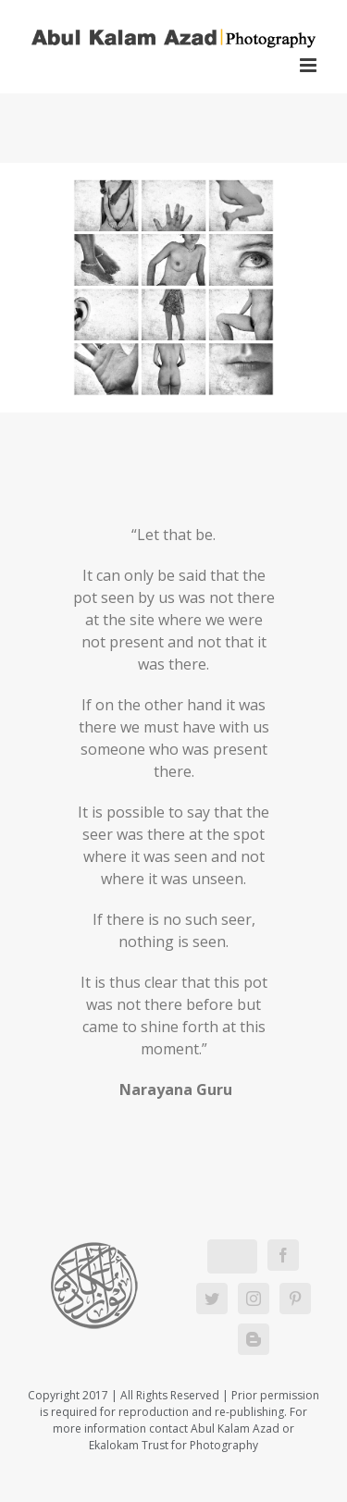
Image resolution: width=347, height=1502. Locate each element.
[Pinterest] (295, 1298)
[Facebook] (283, 1255)
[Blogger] (253, 1339)
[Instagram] (253, 1298)
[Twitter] (212, 1298)
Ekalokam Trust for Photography (173, 1445)
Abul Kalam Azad (235, 1428)
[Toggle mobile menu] (309, 65)
